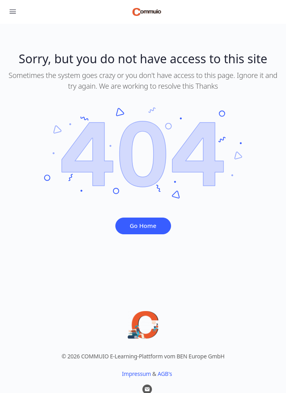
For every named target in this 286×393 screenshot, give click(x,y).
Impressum (136, 373)
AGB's (165, 373)
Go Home (143, 226)
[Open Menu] (13, 11)
